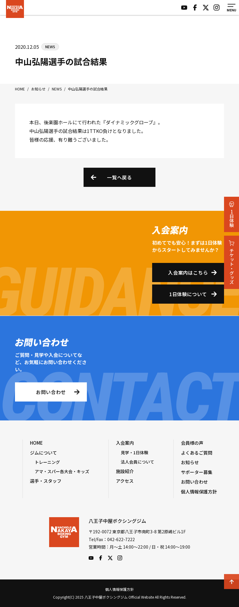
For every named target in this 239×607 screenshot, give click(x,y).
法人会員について (137, 462)
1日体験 (232, 214)
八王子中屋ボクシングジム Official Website (15, 9)
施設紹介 (125, 471)
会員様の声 (192, 443)
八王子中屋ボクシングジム (64, 538)
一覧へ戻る (119, 177)
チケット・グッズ (232, 262)
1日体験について (188, 294)
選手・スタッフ (45, 481)
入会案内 (125, 443)
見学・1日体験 (134, 452)
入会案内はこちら (188, 272)
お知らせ (190, 462)
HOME (36, 443)
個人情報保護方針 (199, 491)
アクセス (125, 481)
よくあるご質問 (196, 452)
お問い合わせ (51, 393)
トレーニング (47, 462)
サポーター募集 (196, 472)
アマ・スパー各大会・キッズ (62, 471)
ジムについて (43, 452)
